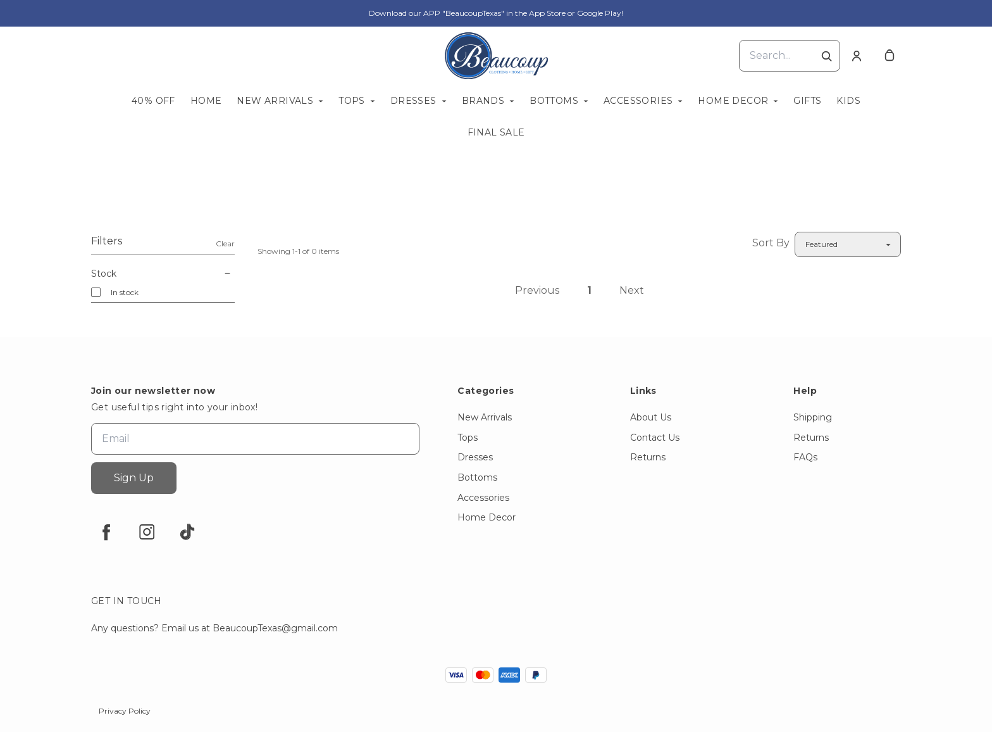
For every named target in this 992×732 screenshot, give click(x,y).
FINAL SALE (496, 132)
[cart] (889, 55)
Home (206, 100)
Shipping (812, 417)
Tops (351, 100)
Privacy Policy (125, 711)
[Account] (856, 55)
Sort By (771, 243)
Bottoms (554, 100)
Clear (225, 243)
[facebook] (106, 532)
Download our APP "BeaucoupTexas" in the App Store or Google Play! (496, 13)
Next (631, 290)
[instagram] (147, 532)
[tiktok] (187, 532)
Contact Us (654, 437)
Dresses (413, 100)
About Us (650, 417)
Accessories (638, 100)
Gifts (807, 100)
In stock (125, 292)
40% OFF (153, 100)
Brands (483, 100)
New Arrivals (275, 100)
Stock (163, 274)
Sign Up (134, 478)
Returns (648, 457)
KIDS (848, 100)
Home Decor (733, 100)
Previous (537, 290)
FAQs (805, 457)
